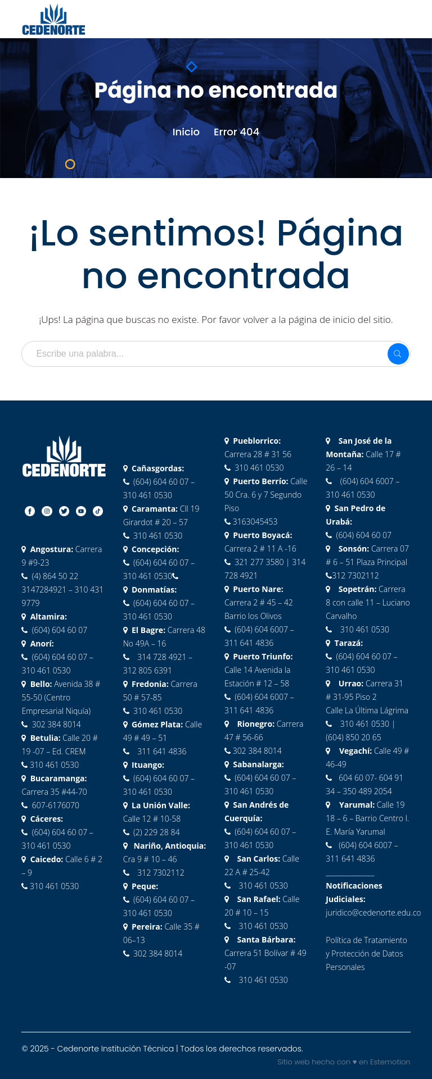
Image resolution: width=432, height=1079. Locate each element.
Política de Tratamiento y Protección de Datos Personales (366, 953)
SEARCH (398, 354)
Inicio (186, 132)
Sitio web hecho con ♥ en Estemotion (343, 1062)
